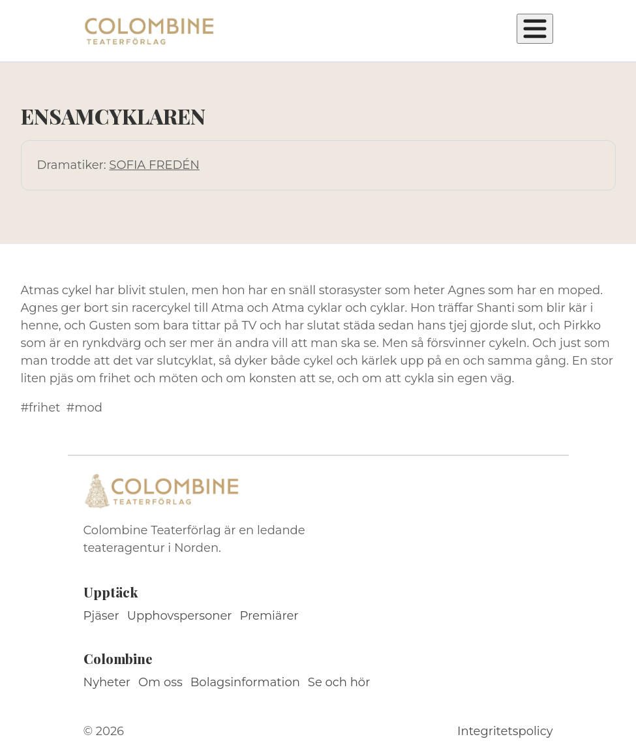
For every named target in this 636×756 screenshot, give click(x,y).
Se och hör (339, 682)
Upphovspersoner (179, 616)
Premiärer (269, 616)
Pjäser (101, 616)
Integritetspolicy (505, 731)
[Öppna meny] (535, 29)
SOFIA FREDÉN (154, 165)
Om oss (160, 682)
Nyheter (107, 682)
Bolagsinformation (245, 682)
